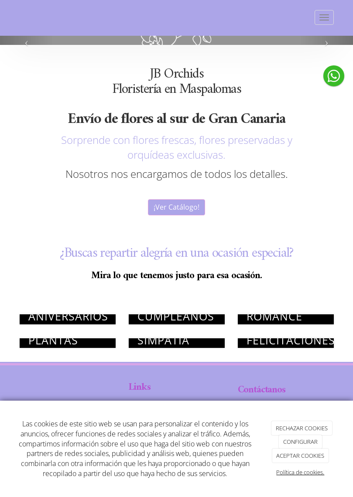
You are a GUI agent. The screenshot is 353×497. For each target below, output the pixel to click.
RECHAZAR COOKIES (302, 428)
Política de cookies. (300, 472)
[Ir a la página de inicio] (11, 17)
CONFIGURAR (300, 442)
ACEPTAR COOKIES (300, 456)
